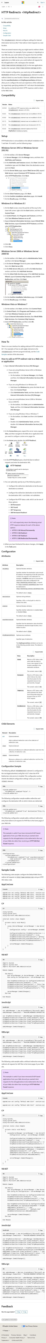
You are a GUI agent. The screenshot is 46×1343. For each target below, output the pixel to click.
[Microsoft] (23, 2)
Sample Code (7, 35)
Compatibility (7, 26)
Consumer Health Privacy (16, 1338)
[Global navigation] (2, 2)
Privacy (4, 1338)
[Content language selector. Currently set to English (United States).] (10, 1326)
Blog (25, 1335)
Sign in (42, 2)
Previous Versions (16, 1335)
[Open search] (38, 2)
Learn (3, 6)
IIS (9, 6)
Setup (4, 28)
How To (5, 30)
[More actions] (42, 6)
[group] (23, 642)
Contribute (33, 1335)
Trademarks (5, 1340)
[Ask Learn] (39, 6)
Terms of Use (31, 1338)
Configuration (7, 33)
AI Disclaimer (5, 1335)
